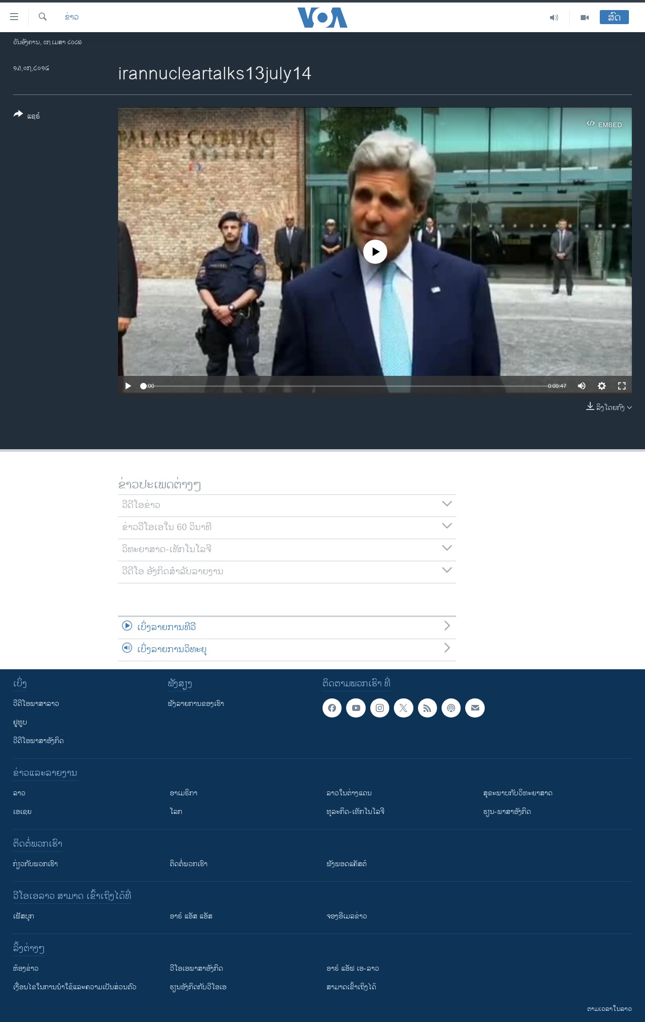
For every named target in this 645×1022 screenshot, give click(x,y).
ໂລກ (176, 811)
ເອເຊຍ (22, 811)
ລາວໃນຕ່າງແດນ (349, 793)
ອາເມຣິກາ (183, 793)
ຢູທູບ (20, 722)
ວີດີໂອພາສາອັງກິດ (38, 741)
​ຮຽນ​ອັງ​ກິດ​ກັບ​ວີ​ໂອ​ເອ (198, 987)
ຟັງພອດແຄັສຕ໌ (347, 864)
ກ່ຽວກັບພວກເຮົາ (35, 864)
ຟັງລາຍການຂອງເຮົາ (196, 703)
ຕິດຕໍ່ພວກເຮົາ (188, 864)
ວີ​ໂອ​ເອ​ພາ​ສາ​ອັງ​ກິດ (196, 968)
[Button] (27, 117)
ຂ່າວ (72, 18)
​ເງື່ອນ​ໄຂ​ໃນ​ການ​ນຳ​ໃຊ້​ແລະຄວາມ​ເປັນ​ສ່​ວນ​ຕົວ (75, 987)
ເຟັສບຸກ (23, 916)
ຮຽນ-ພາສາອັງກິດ (507, 811)
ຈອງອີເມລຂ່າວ (347, 916)
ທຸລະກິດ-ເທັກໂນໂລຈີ (355, 811)
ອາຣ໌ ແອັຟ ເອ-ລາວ (353, 968)
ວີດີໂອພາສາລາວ (36, 703)
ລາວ (19, 793)
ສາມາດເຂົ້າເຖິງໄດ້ (351, 987)
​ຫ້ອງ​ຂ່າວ (26, 968)
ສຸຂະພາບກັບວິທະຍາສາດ (518, 793)
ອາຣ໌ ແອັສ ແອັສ (191, 916)
